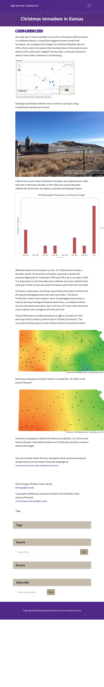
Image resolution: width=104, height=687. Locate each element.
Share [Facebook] (19, 31)
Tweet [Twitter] (29, 31)
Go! (84, 551)
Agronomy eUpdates (25, 5)
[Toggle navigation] (89, 5)
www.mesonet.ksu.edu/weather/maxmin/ (36, 465)
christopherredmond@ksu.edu (31, 501)
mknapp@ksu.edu (24, 487)
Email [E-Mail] (38, 31)
